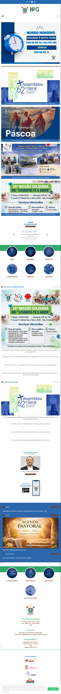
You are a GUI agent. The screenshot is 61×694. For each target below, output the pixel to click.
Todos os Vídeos (54, 506)
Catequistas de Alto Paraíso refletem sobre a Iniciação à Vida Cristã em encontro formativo (30, 357)
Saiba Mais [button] (6, 692)
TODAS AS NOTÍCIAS (56, 286)
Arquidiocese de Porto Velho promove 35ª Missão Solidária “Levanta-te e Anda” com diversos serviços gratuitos (30, 351)
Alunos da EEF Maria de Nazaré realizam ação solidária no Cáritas (30, 432)
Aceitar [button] (53, 689)
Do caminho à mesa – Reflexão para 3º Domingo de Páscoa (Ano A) (30, 424)
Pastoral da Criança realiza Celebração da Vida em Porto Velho (30, 440)
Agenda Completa (30, 226)
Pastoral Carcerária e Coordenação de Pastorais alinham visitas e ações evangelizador (30, 365)
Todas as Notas (54, 553)
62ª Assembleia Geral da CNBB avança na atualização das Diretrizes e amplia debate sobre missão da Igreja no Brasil (30, 418)
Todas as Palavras (30, 474)
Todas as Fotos (54, 515)
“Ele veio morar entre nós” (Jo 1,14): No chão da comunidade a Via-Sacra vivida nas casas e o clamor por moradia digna (30, 374)
